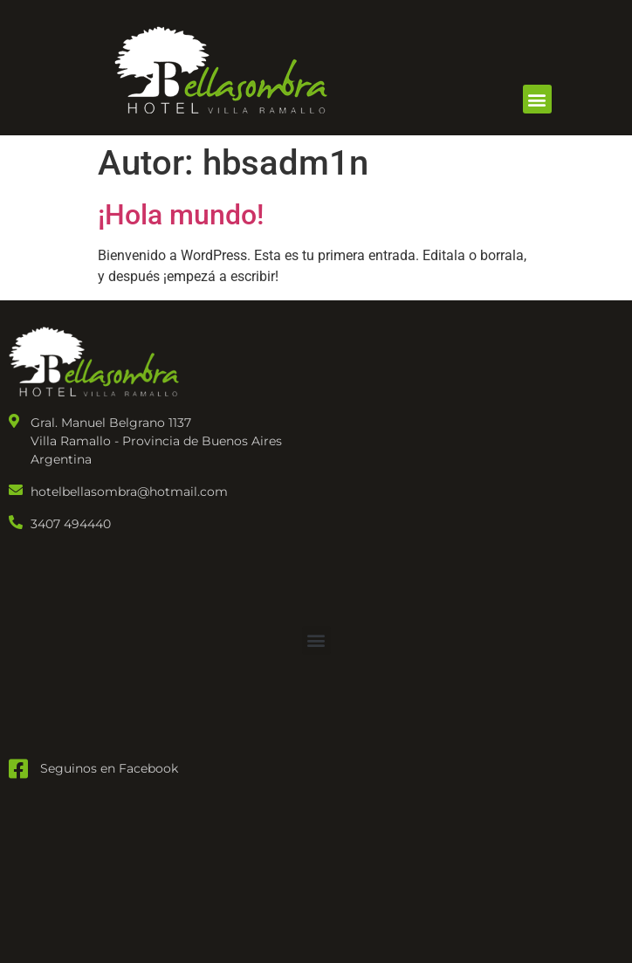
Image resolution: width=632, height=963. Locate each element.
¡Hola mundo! (181, 214)
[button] (537, 99)
